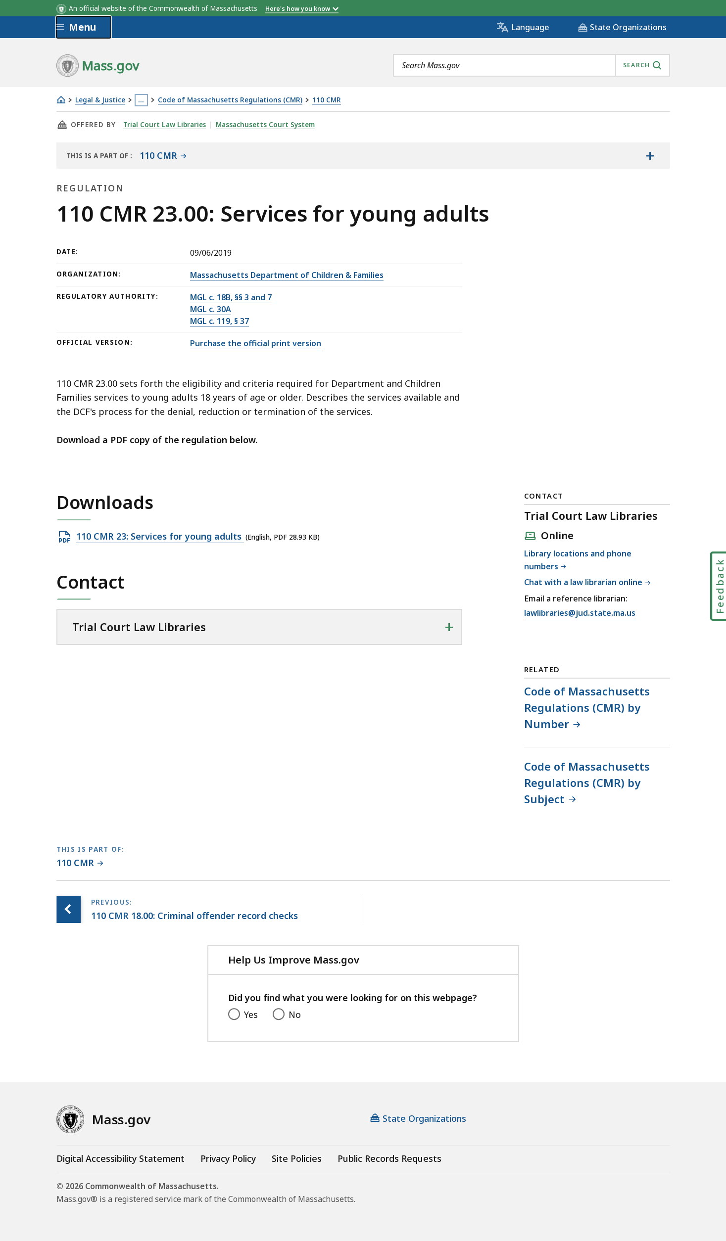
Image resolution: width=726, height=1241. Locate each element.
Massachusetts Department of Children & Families (287, 275)
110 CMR (326, 100)
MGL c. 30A (210, 309)
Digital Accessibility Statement (120, 1158)
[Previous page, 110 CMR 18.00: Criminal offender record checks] (68, 909)
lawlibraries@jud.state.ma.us (579, 613)
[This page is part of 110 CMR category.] (79, 863)
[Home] (61, 99)
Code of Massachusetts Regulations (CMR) (230, 100)
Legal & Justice (100, 100)
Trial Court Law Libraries (164, 124)
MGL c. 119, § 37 (219, 321)
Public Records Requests (389, 1158)
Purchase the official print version (255, 343)
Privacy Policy (228, 1158)
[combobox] (531, 65)
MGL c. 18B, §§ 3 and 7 (231, 297)
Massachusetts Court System (265, 124)
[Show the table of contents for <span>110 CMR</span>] (650, 155)
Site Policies (297, 1158)
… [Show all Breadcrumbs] (141, 99)
